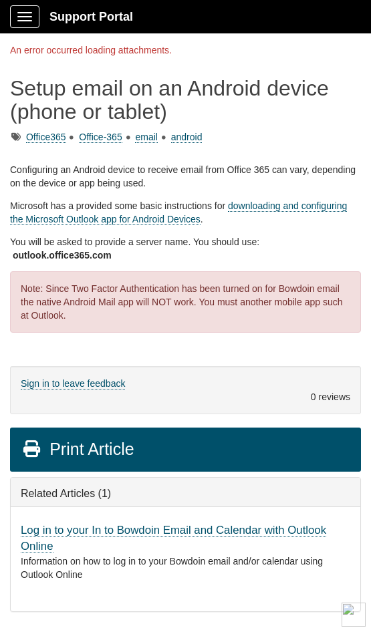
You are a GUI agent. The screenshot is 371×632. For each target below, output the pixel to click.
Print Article (77, 449)
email (146, 137)
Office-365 (100, 137)
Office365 (46, 137)
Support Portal (91, 16)
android (187, 137)
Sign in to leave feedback (73, 383)
